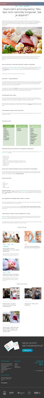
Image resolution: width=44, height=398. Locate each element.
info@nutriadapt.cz (38, 362)
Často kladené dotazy (5, 366)
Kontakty (16, 363)
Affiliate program (18, 367)
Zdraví (16, 6)
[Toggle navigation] (42, 3)
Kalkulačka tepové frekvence (6, 368)
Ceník (2, 372)
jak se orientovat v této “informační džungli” (14, 68)
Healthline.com (4, 217)
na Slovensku (40, 370)
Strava (21, 6)
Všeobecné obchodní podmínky (6, 363)
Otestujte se (27, 350)
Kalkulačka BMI (3, 367)
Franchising (17, 366)
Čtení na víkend (26, 6)
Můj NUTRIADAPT (4, 369)
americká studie (24, 191)
